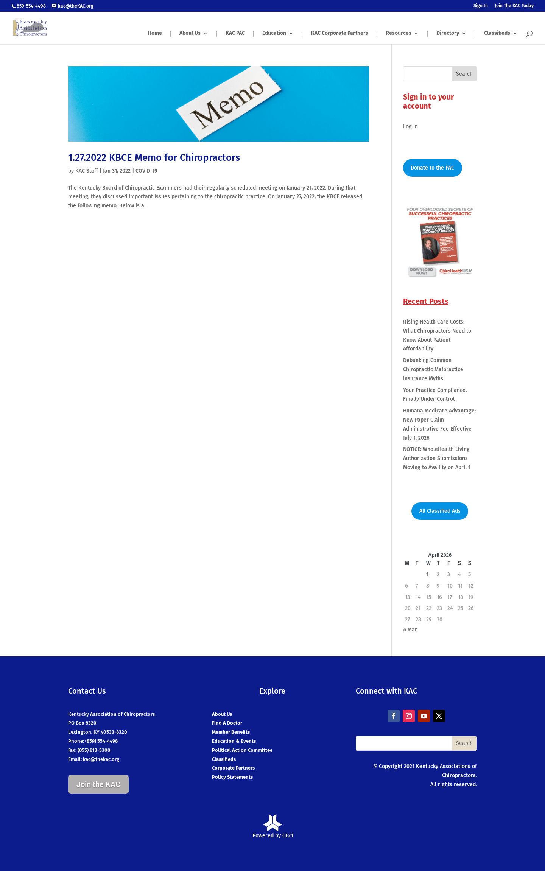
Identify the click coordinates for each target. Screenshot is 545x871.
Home (155, 33)
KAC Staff (86, 171)
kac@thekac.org (101, 759)
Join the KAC (98, 784)
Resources (398, 33)
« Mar (410, 630)
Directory (447, 33)
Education (274, 33)
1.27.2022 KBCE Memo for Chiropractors (154, 157)
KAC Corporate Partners (339, 33)
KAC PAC (235, 33)
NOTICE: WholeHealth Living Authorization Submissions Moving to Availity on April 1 (436, 458)
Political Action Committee (242, 750)
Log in (410, 126)
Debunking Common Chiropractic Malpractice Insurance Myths (433, 369)
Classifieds (497, 33)
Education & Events (234, 741)
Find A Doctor (227, 723)
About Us (190, 33)
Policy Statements (232, 777)
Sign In (480, 5)
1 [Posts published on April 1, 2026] (427, 574)
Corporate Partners (233, 768)
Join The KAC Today (514, 5)
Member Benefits (231, 732)
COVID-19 (146, 171)
